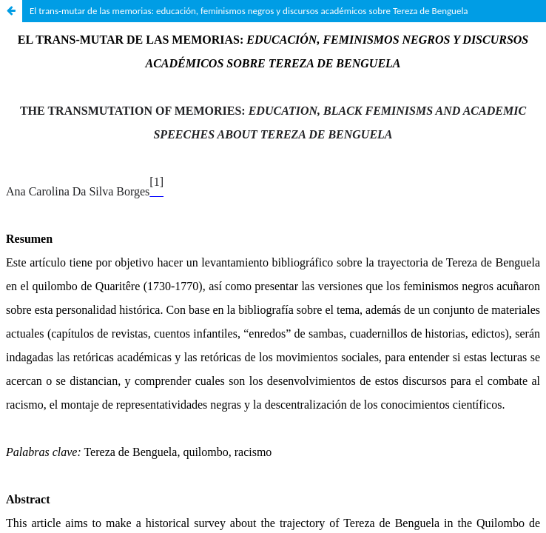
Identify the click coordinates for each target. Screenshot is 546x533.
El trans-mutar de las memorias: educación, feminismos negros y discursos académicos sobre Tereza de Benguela (249, 10)
